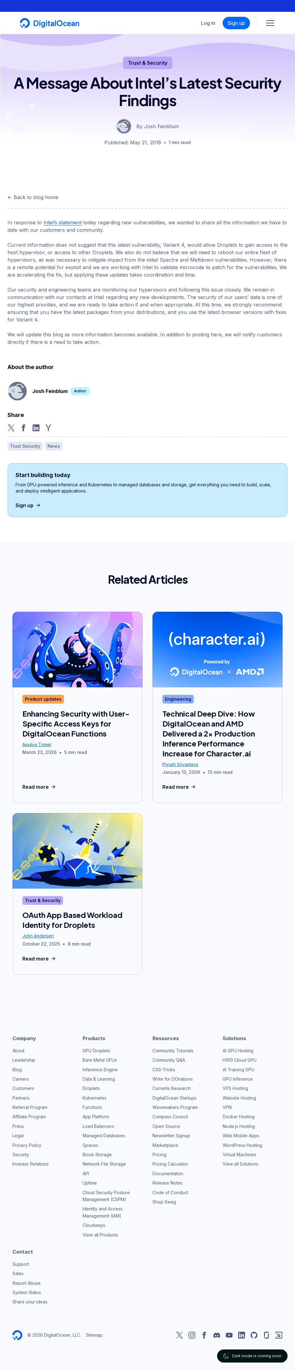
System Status (26, 1292)
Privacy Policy (26, 1145)
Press (18, 1126)
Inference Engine (100, 1069)
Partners (21, 1098)
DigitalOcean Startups (174, 1098)
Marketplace (165, 1145)
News (54, 446)
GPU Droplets (96, 1050)
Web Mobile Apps (241, 1135)
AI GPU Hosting (238, 1050)
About (18, 1050)
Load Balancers (98, 1126)
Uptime (90, 1182)
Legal (18, 1135)
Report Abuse (26, 1283)
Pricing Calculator (170, 1164)
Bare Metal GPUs (100, 1060)
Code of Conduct (170, 1192)
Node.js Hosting (239, 1126)
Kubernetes (95, 1098)
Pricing (159, 1154)
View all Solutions (240, 1164)
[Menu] (270, 23)
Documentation (167, 1173)
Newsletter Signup (171, 1135)
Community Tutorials (172, 1050)
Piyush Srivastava (180, 764)
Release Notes (167, 1182)
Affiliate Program (29, 1116)
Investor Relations (30, 1164)
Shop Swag (164, 1201)
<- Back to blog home (32, 197)
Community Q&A (168, 1060)
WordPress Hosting (242, 1145)
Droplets (91, 1088)
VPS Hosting (235, 1088)
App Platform (96, 1116)
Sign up (236, 23)
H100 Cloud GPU (239, 1060)
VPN (227, 1107)
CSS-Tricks (163, 1069)
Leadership (23, 1060)
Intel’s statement (62, 222)
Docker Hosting (239, 1116)
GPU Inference (238, 1079)
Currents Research (171, 1088)
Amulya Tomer (37, 744)
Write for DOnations (172, 1079)
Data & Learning (99, 1079)
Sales (18, 1273)
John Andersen (38, 935)
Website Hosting (239, 1098)
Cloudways (94, 1225)
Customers (23, 1088)
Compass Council (170, 1116)
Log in (208, 23)
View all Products (100, 1234)
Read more (39, 787)
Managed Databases (104, 1135)
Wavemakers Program (175, 1107)
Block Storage (97, 1154)
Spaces (90, 1145)
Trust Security (25, 446)
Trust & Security (147, 63)
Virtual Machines (239, 1154)
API (86, 1173)
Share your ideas (30, 1301)
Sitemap (94, 1335)
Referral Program (30, 1107)
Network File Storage (104, 1164)
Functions (92, 1107)
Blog (17, 1069)
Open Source (166, 1126)
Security (20, 1154)
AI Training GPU (238, 1069)
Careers (20, 1079)
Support (20, 1264)
